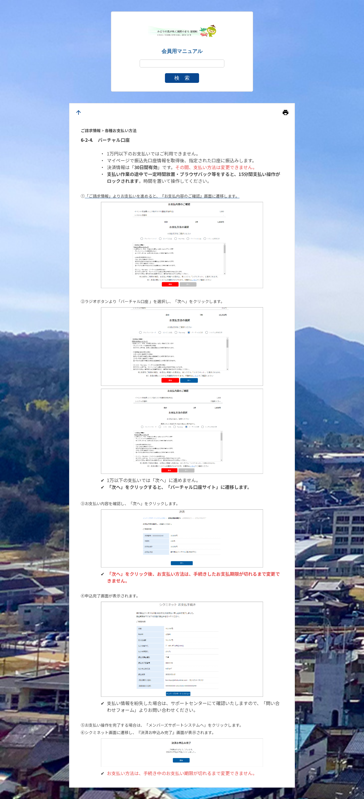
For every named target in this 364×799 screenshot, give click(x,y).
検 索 (182, 78)
